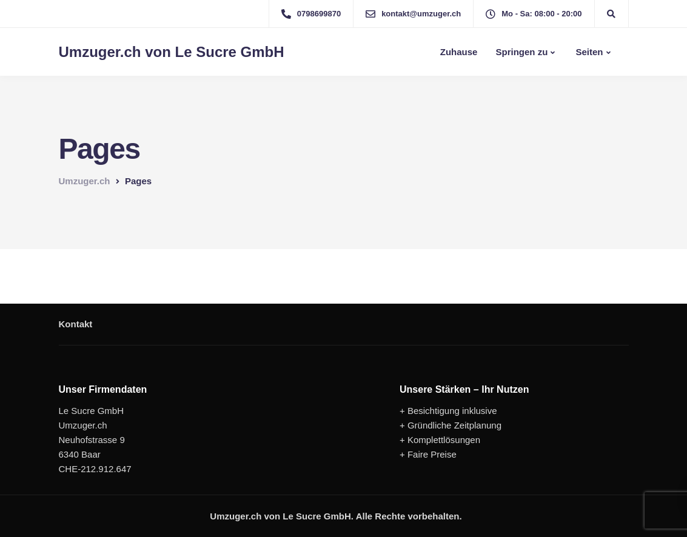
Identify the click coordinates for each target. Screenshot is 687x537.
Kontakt (76, 324)
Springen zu (521, 52)
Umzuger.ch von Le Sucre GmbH (171, 52)
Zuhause (458, 52)
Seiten (588, 52)
